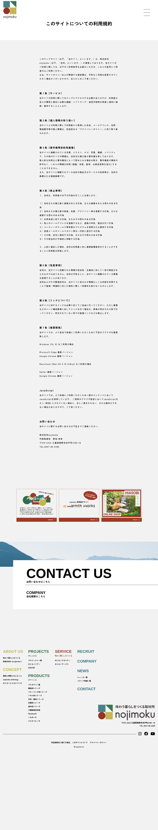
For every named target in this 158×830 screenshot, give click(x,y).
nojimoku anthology (10, 679)
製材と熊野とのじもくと (12, 676)
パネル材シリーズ (35, 695)
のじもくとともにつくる (12, 683)
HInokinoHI (32, 713)
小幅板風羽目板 (34, 710)
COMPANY (87, 661)
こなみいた (32, 717)
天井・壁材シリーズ (36, 699)
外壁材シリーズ (34, 702)
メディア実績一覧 (84, 681)
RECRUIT (85, 651)
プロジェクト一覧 (35, 660)
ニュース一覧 (82, 677)
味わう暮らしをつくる (11, 658)
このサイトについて (80, 742)
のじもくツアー (34, 664)
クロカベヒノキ (34, 721)
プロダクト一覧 (34, 684)
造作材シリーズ (34, 706)
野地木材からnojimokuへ (12, 661)
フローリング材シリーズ (37, 692)
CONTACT (86, 689)
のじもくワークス (62, 664)
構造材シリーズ (34, 688)
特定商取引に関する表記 (60, 742)
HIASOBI (31, 667)
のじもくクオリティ (62, 660)
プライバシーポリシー (98, 742)
